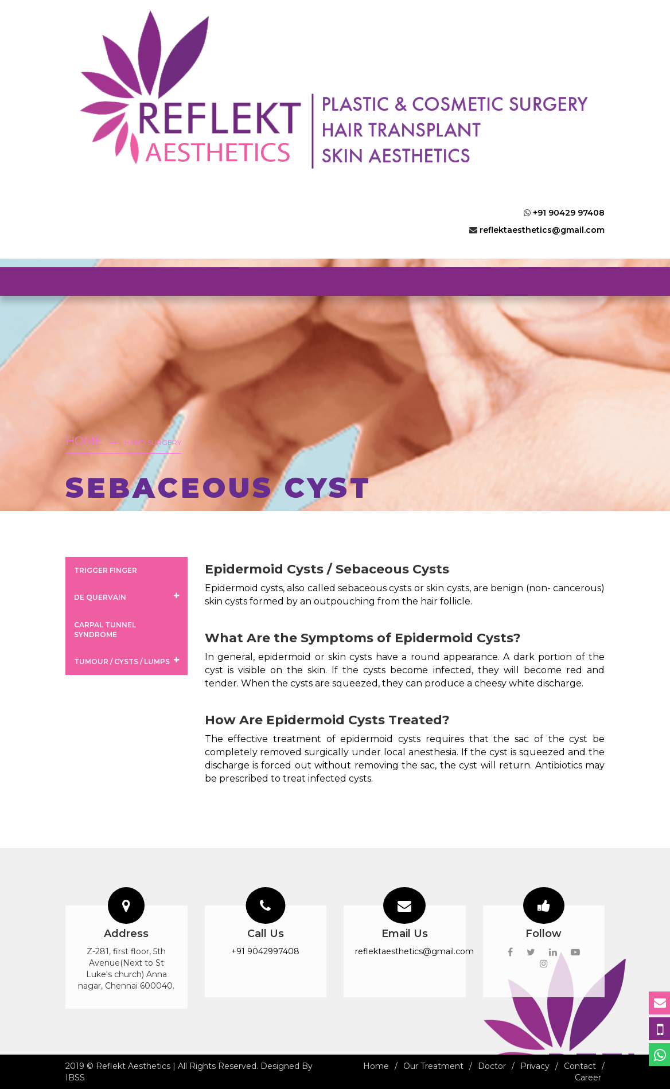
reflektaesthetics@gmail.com (542, 230)
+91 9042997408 (265, 951)
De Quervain (126, 597)
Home (84, 441)
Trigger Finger (105, 570)
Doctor (492, 1066)
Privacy (535, 1066)
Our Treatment (433, 1066)
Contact (580, 1066)
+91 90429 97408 (569, 213)
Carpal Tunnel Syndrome (105, 629)
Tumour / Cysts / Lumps (126, 661)
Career (588, 1077)
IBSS (75, 1077)
